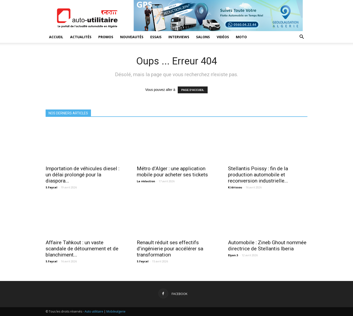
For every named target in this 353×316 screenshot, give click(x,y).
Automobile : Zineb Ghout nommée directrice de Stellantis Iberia (267, 246)
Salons (203, 37)
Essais (156, 37)
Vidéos (223, 37)
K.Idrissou (235, 187)
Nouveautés (131, 37)
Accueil (56, 37)
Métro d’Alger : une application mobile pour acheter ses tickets (172, 172)
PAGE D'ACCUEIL (192, 89)
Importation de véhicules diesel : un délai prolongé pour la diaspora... (82, 175)
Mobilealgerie (116, 311)
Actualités (80, 37)
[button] (301, 37)
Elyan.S (233, 255)
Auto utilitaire (94, 311)
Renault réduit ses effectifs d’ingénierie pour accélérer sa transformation (170, 249)
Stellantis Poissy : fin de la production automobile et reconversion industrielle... (258, 175)
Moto (241, 37)
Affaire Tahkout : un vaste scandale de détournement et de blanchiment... (82, 249)
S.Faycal (51, 187)
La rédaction (146, 181)
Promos (105, 37)
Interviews (178, 37)
